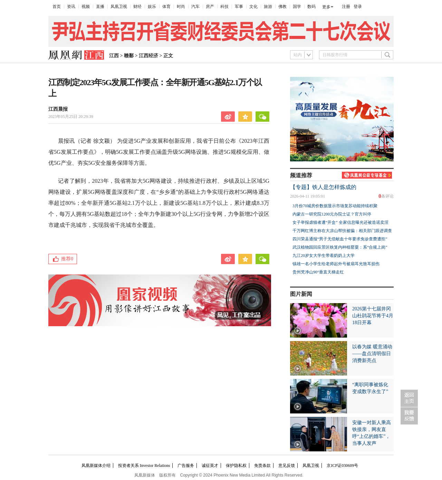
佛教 (282, 6)
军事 (239, 6)
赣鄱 (129, 55)
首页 (56, 6)
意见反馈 (286, 465)
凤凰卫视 (118, 6)
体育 (166, 6)
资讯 (71, 6)
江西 (114, 55)
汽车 (195, 6)
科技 (224, 6)
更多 (326, 6)
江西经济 (148, 55)
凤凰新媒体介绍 (95, 465)
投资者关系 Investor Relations (144, 465)
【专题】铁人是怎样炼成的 (323, 187)
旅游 (268, 6)
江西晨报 (58, 109)
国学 (297, 6)
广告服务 (185, 465)
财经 (137, 6)
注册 (346, 6)
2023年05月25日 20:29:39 (70, 116)
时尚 (181, 6)
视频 (85, 6)
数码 (311, 6)
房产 (210, 6)
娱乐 (152, 6)
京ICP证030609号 (342, 465)
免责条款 (262, 465)
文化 (253, 6)
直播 (100, 6)
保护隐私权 (236, 465)
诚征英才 (210, 465)
